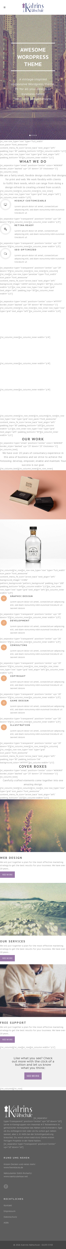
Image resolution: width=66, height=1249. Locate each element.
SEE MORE (33, 1076)
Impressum (9, 1211)
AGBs (6, 1222)
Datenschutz (10, 1217)
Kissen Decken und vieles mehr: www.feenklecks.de (20, 1166)
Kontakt (8, 1205)
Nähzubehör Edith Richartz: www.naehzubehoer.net (18, 1175)
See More (7, 875)
